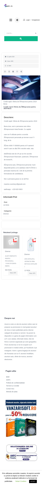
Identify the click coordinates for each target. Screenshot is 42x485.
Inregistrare (36, 20)
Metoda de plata (11, 392)
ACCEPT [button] (33, 481)
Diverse (6, 214)
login (28, 20)
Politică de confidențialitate (15, 383)
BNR (8, 377)
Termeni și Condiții (12, 386)
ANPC (8, 380)
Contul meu (10, 389)
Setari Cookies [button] (20, 481)
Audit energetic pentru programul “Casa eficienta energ (11, 261)
